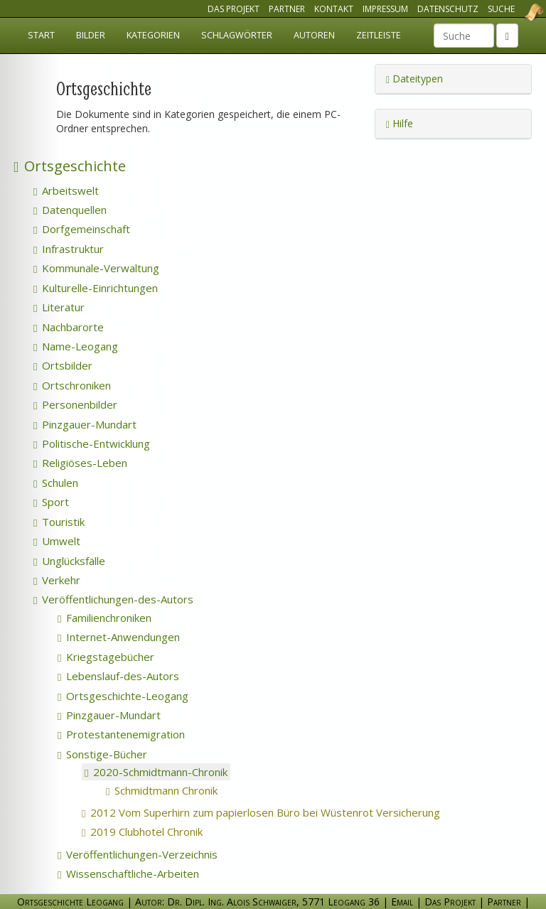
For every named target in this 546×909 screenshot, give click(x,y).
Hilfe (399, 123)
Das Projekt (233, 9)
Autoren (314, 35)
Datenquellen (70, 210)
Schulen (55, 482)
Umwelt (56, 541)
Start (41, 35)
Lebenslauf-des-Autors (118, 676)
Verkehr (56, 580)
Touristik (59, 522)
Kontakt (333, 9)
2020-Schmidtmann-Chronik (156, 772)
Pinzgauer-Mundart (84, 424)
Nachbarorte (68, 327)
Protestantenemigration (121, 734)
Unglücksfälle (69, 561)
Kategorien (153, 35)
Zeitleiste (378, 35)
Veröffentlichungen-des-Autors (113, 599)
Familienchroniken (104, 618)
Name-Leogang (75, 346)
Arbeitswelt (66, 190)
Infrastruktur (68, 249)
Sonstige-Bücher (102, 754)
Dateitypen (414, 78)
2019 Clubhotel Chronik (163, 831)
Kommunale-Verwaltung (96, 268)
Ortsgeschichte (70, 166)
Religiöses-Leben (80, 463)
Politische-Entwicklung (91, 443)
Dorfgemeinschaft (81, 229)
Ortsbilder (62, 365)
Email (402, 901)
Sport (51, 502)
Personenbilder (75, 404)
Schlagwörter (236, 35)
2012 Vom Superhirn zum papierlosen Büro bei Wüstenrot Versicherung (282, 812)
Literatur (59, 307)
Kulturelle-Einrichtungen (95, 288)
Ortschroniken (72, 385)
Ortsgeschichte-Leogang (123, 696)
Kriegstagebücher (106, 657)
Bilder (90, 35)
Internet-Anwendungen (119, 637)
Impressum (385, 9)
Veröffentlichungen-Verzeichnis (138, 854)
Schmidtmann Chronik (182, 790)
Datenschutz (447, 9)
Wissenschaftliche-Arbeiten (128, 873)
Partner (287, 9)
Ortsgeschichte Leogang (516, 12)
